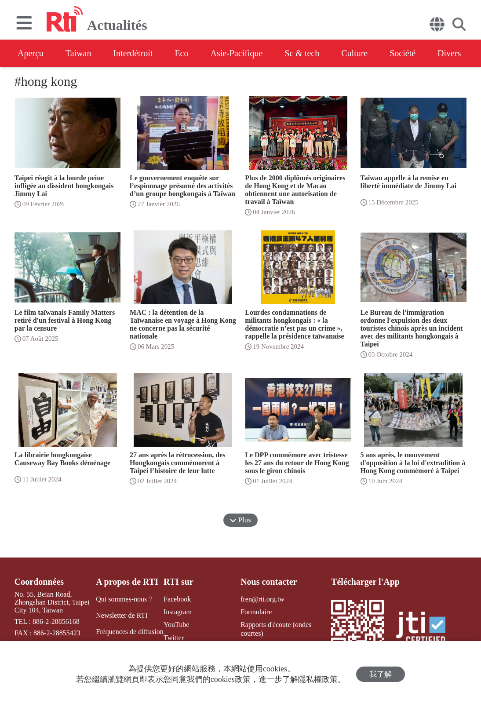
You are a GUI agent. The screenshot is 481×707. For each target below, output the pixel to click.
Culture (354, 53)
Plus (240, 520)
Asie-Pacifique (237, 53)
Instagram (178, 612)
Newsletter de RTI (121, 615)
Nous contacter (268, 582)
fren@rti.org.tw (262, 599)
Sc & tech (301, 53)
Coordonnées (39, 582)
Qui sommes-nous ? (124, 599)
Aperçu (31, 53)
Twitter (174, 637)
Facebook (177, 599)
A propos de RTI (127, 582)
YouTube (176, 624)
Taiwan (78, 53)
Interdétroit (133, 53)
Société (402, 53)
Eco (181, 53)
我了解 (380, 674)
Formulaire (256, 612)
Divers (449, 53)
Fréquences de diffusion (129, 631)
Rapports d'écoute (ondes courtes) (275, 629)
